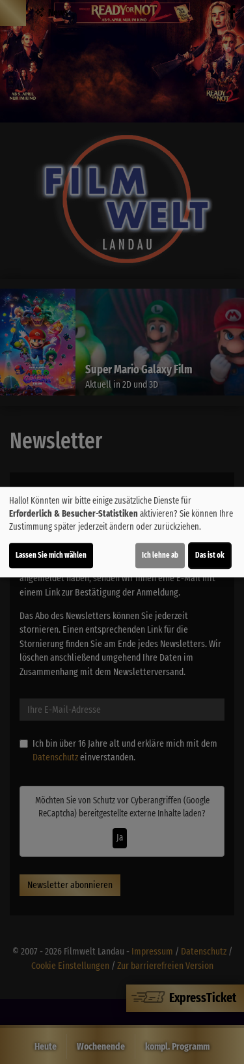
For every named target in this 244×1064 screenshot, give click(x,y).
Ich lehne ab (160, 555)
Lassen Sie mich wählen (51, 555)
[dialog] (122, 532)
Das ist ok (209, 555)
